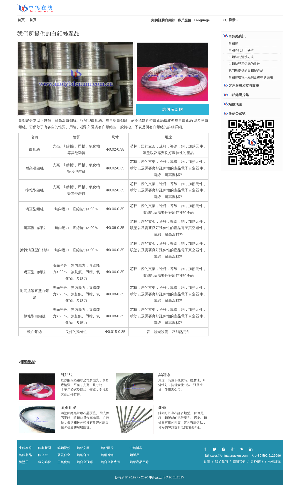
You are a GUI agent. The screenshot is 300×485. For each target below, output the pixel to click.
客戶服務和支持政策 (241, 85)
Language (202, 20)
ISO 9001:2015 (173, 477)
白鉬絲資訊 (234, 36)
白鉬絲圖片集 (236, 95)
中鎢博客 (136, 448)
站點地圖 (232, 104)
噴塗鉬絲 (68, 407)
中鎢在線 (25, 448)
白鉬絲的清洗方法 (241, 57)
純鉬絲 (66, 375)
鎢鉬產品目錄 (139, 462)
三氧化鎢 (63, 462)
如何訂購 (274, 461)
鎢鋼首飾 (107, 455)
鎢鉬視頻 (63, 448)
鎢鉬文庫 (83, 448)
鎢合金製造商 (110, 462)
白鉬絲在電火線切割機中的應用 (250, 77)
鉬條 (162, 407)
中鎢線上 (155, 477)
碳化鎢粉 (44, 462)
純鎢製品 (25, 455)
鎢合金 (43, 455)
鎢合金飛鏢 (85, 462)
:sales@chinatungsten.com (226, 455)
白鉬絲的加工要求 (241, 50)
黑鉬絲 (164, 375)
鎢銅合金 (83, 455)
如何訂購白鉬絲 (163, 20)
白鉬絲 (233, 43)
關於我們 (221, 461)
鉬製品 (134, 455)
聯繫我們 (239, 461)
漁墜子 (24, 462)
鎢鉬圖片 (107, 448)
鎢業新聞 (44, 448)
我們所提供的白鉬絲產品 (245, 70)
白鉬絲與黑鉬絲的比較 (244, 63)
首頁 (21, 20)
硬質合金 (63, 455)
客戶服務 (184, 20)
